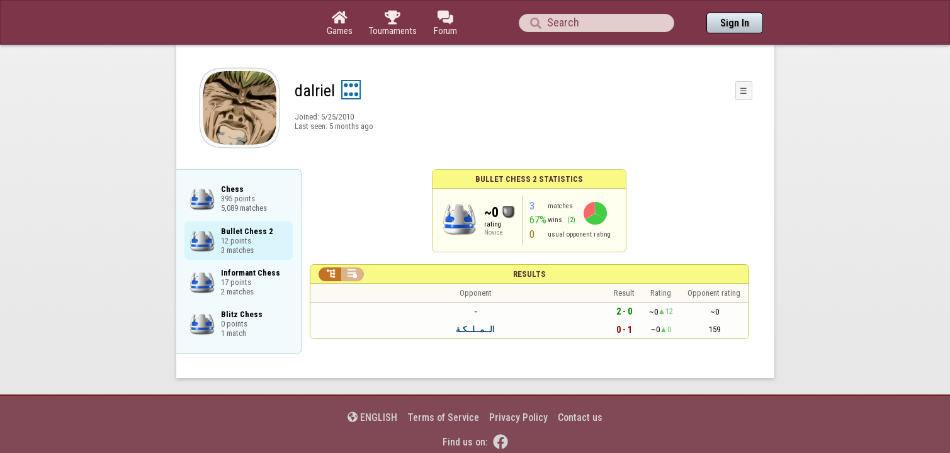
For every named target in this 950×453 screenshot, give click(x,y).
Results (529, 239)
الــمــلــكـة (475, 294)
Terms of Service (443, 383)
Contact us (580, 383)
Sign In (734, 23)
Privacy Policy (518, 383)
